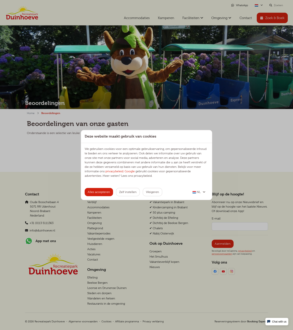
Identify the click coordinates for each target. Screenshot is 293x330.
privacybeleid (114, 171)
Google (130, 171)
